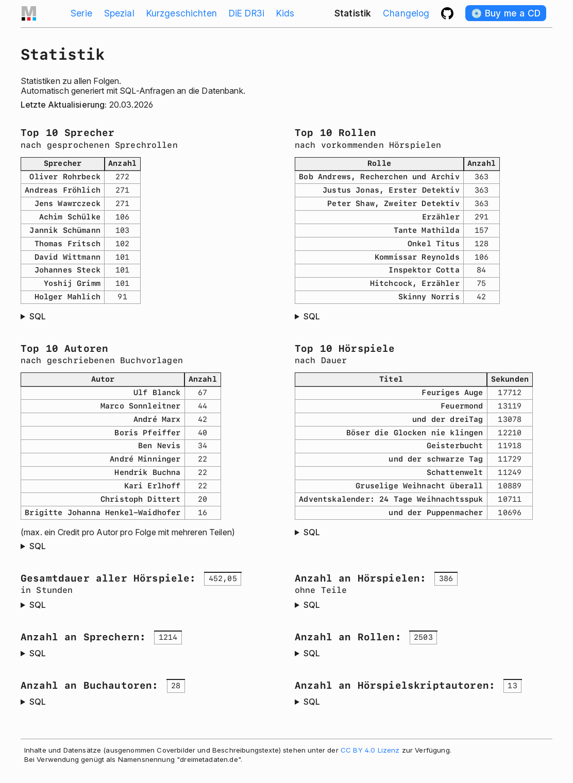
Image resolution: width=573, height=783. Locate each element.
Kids (285, 13)
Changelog (406, 13)
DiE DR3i (246, 13)
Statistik (352, 13)
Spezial (119, 13)
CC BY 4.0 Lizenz (370, 750)
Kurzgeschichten (181, 13)
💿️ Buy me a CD (506, 13)
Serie (81, 13)
